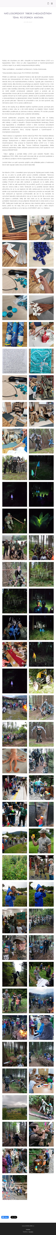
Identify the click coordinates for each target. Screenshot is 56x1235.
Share (5, 1217)
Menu (52, 3)
